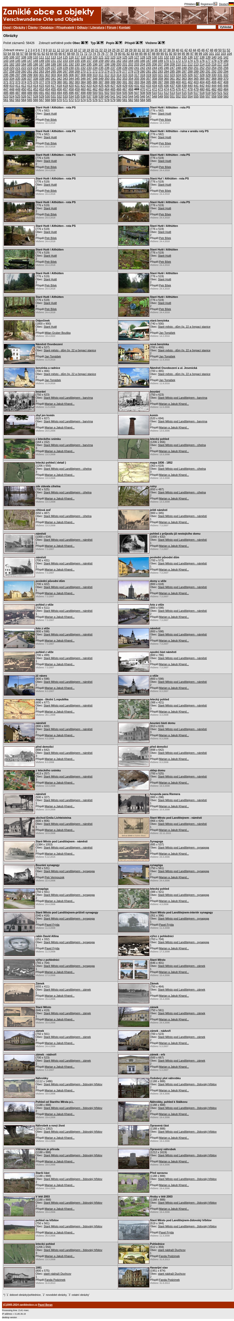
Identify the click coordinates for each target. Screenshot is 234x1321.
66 (60, 53)
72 (85, 53)
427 (112, 86)
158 (95, 61)
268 (71, 71)
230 (71, 68)
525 (17, 96)
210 (178, 64)
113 (53, 57)
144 (11, 61)
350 (106, 78)
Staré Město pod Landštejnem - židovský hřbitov (73, 1084)
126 (130, 57)
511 (160, 93)
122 (106, 57)
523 (5, 96)
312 (106, 75)
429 (124, 86)
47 (207, 50)
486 (11, 93)
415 (41, 86)
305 (65, 75)
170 (166, 61)
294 (225, 71)
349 (101, 78)
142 (225, 57)
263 (41, 71)
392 (130, 82)
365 (196, 78)
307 (77, 75)
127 (136, 57)
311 (101, 75)
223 (29, 68)
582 (130, 100)
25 (113, 50)
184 (23, 64)
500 (95, 93)
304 (59, 75)
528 (35, 96)
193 (77, 64)
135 (184, 57)
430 (130, 86)
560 (225, 96)
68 (68, 53)
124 (118, 57)
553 (184, 96)
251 (196, 68)
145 (17, 61)
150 (47, 61)
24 (109, 50)
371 (5, 82)
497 (77, 93)
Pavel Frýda (52, 924)
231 (77, 68)
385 (89, 82)
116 (71, 57)
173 (184, 61)
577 (101, 100)
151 (53, 61)
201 (124, 64)
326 (190, 75)
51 (224, 50)
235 (101, 68)
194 (83, 64)
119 (89, 57)
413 (29, 86)
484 (225, 89)
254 (213, 68)
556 (201, 96)
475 (172, 89)
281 (148, 71)
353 (124, 78)
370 (225, 78)
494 (59, 93)
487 (17, 93)
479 (196, 89)
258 (11, 71)
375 (29, 82)
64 (51, 53)
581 (124, 100)
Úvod (7, 27)
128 (142, 57)
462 (95, 89)
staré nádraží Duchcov (171, 1250)
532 (59, 96)
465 (112, 89)
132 (166, 57)
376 (35, 82)
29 (130, 50)
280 (142, 71)
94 (179, 53)
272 (95, 71)
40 (177, 50)
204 (142, 64)
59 (30, 53)
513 (172, 93)
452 (35, 89)
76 (102, 53)
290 (201, 71)
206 (154, 64)
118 (83, 57)
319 (148, 75)
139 (208, 57)
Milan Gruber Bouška (57, 332)
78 (111, 53)
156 (83, 61)
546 (142, 96)
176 (201, 61)
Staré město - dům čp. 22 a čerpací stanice (184, 326)
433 (148, 86)
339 (41, 78)
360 (166, 78)
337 (29, 78)
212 (190, 64)
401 (184, 82)
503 (112, 93)
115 (65, 57)
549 (160, 96)
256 (225, 68)
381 (65, 82)
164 (130, 61)
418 (59, 86)
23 (105, 50)
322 (166, 75)
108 (23, 57)
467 (124, 89)
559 (220, 96)
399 (172, 82)
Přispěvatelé (65, 27)
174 (190, 61)
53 (5, 53)
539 (101, 96)
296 (11, 75)
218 (225, 64)
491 (41, 93)
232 (83, 68)
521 (220, 93)
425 (101, 86)
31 (139, 50)
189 (53, 64)
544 (130, 96)
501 (101, 93)
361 (172, 78)
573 (77, 100)
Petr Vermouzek (54, 877)
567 (41, 100)
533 (65, 96)
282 (154, 71)
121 (101, 57)
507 (136, 93)
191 (65, 64)
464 (106, 89)
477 (184, 89)
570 (59, 100)
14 (67, 50)
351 (112, 78)
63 (47, 53)
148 (35, 61)
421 (77, 86)
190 (59, 64)
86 (145, 53)
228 (59, 68)
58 (26, 53)
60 (34, 53)
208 (166, 64)
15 (71, 50)
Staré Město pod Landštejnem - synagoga (183, 847)
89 (157, 53)
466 (118, 89)
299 (29, 75)
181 (5, 64)
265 (53, 71)
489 (29, 93)
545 (136, 96)
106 (11, 57)
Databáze (47, 27)
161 (112, 61)
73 (90, 53)
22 (101, 50)
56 (17, 53)
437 (172, 86)
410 (11, 86)
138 (201, 57)
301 (41, 75)
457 (65, 89)
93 (175, 53)
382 (71, 82)
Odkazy (82, 27)
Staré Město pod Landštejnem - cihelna (182, 445)
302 (47, 75)
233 (89, 68)
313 (112, 75)
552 (178, 96)
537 (89, 96)
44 (194, 50)
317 (136, 75)
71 (81, 53)
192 (71, 64)
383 (77, 82)
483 (220, 89)
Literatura (97, 27)
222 (23, 68)
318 (142, 75)
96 (187, 53)
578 (106, 100)
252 (201, 68)
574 (83, 100)
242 (142, 68)
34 (152, 50)
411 (17, 86)
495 (65, 93)
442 (201, 86)
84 (136, 53)
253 (208, 68)
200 (118, 64)
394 (142, 82)
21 (96, 50)
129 (148, 57)
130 (154, 57)
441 (196, 86)
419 (65, 86)
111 (41, 57)
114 (59, 57)
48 (211, 50)
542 (118, 96)
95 (183, 53)
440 (190, 86)
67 (64, 53)
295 (5, 75)
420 (71, 86)
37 (164, 50)
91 (166, 53)
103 (223, 53)
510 (154, 93)
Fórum (111, 27)
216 (213, 64)
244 (154, 68)
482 (213, 89)
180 (225, 61)
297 (17, 75)
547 (148, 96)
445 (220, 86)
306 (71, 75)
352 (118, 78)
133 (172, 57)
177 (208, 61)
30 (135, 50)
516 (190, 93)
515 (184, 93)
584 (142, 100)
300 (35, 75)
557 (208, 96)
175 (196, 61)
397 (160, 82)
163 (124, 61)
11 (54, 50)
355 (136, 78)
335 (17, 78)
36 (160, 50)
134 (178, 57)
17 (79, 50)
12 (58, 50)
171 (172, 61)
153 (65, 61)
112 (47, 57)
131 (160, 57)
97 (192, 53)
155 (77, 61)
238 (118, 68)
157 (89, 61)
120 (95, 57)
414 (35, 86)
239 (124, 68)
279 (136, 71)
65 (55, 53)
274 (106, 71)
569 (53, 100)
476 (178, 89)
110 (35, 57)
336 (23, 78)
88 (153, 53)
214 (201, 64)
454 (47, 89)
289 (196, 71)
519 (208, 93)
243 (148, 68)
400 (178, 82)
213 (196, 64)
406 (213, 82)
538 (95, 96)
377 (41, 82)
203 (136, 64)
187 (41, 64)
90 (162, 53)
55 (13, 53)
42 (185, 50)
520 (213, 93)
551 (172, 96)
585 (148, 100)
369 (220, 78)
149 (41, 61)
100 (205, 53)
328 (201, 75)
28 (126, 50)
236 (106, 68)
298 (23, 75)
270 (83, 71)
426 (106, 86)
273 (101, 71)
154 (71, 61)
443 (208, 86)
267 (65, 71)
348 (95, 78)
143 (5, 61)
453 (41, 89)
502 (106, 93)
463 (101, 89)
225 (41, 68)
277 (124, 71)
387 (101, 82)
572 (71, 100)
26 (118, 50)
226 (47, 68)
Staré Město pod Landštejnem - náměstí (182, 516)
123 (112, 57)
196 (95, 64)
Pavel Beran (45, 1304)
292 (213, 71)
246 (166, 68)
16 (75, 50)
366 (201, 78)
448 (11, 89)
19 (88, 50)
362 (178, 78)
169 (160, 61)
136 (190, 57)
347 (89, 78)
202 (130, 64)
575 (89, 100)
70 (77, 53)
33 (147, 50)
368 (213, 78)
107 (17, 57)
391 (124, 82)
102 (217, 53)
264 (47, 71)
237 (112, 68)
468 (130, 89)
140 (213, 57)
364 (190, 78)
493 (53, 93)
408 (225, 82)
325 (184, 75)
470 (142, 89)
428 (118, 86)
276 (118, 71)
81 (124, 53)
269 (77, 71)
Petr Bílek (51, 119)
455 (53, 89)
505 (124, 93)
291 (208, 71)
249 (184, 68)
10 (50, 50)
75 (98, 53)
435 (160, 86)
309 (89, 75)
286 (178, 71)
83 (132, 53)
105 (5, 57)
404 (201, 82)
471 (148, 89)
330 (213, 75)
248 (178, 68)
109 (29, 57)
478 (190, 89)
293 (220, 71)
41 (181, 50)
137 (196, 57)
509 (148, 93)
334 (11, 78)
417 (53, 86)
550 (166, 96)
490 (35, 93)
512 (166, 93)
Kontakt (124, 27)
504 (118, 93)
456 (59, 89)
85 (141, 53)
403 (196, 82)
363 (184, 78)
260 (23, 71)
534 (71, 96)
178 (213, 61)
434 (154, 86)
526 (23, 96)
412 (23, 86)
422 (83, 86)
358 (154, 78)
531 (53, 96)
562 (11, 100)
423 (89, 86)
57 (22, 53)
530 (47, 96)
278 (130, 71)
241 (136, 68)
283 (160, 71)
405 (208, 82)
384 (83, 82)
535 (77, 96)
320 (154, 75)
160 (106, 61)
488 (23, 93)
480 (201, 89)
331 (220, 75)
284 (166, 71)
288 (190, 71)
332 (225, 75)
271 (89, 71)
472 (154, 89)
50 (220, 50)
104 (229, 53)
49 (215, 50)
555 (196, 96)
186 (35, 64)
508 (142, 93)
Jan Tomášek (167, 332)
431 (136, 86)
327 (196, 75)
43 (190, 50)
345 (77, 78)
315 (124, 75)
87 (149, 53)
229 (65, 68)
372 (11, 82)
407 (220, 82)
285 (172, 71)
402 (190, 82)
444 (213, 86)
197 (101, 64)
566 (35, 100)
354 (130, 78)
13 (62, 50)
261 (29, 71)
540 (106, 96)
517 (196, 93)
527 (29, 96)
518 (201, 93)
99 (200, 53)
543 (124, 96)
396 (154, 82)
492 (47, 93)
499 (89, 93)
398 (166, 82)
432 (142, 86)
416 (47, 86)
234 (95, 68)
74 (94, 53)
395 (148, 82)
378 (47, 82)
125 (124, 57)
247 (172, 68)
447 (5, 89)
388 (106, 82)
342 (59, 78)
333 (5, 78)
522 (225, 93)
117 (77, 57)
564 (23, 100)
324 (178, 75)
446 (225, 86)
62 (43, 53)
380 (59, 82)
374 (23, 82)
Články (33, 27)
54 (9, 53)
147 (29, 61)
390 (118, 82)
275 (112, 71)
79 (115, 53)
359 (160, 78)
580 (118, 100)
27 (122, 50)
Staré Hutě (50, 113)
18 (84, 50)
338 (35, 78)
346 (83, 78)
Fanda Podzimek (169, 1256)
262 (35, 71)
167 (148, 61)
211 (184, 64)
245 (160, 68)
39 (173, 50)
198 (106, 64)
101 (211, 53)
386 (95, 82)
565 (29, 100)
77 (107, 53)
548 (154, 96)
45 (198, 50)
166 (142, 61)
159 (101, 61)
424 (95, 86)
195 (89, 64)
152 (59, 61)
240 (130, 68)
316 (130, 75)
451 (29, 89)
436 (166, 86)
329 (208, 75)
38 (169, 50)
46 (202, 50)
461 (89, 89)
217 (220, 64)
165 (136, 61)
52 (228, 50)
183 (17, 64)
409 (5, 86)
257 (5, 71)
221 (17, 68)
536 (83, 96)
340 (47, 78)
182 (11, 64)
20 (92, 50)
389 (112, 82)
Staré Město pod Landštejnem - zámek (181, 965)
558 (213, 96)
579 (112, 100)
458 (71, 89)
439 (184, 86)
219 (5, 68)
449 (17, 89)
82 (128, 53)
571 (65, 100)
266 (59, 71)
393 (136, 82)
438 (178, 86)
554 (190, 96)
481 (208, 89)
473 (160, 89)
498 (83, 93)
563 (17, 100)
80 (119, 53)
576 (95, 100)
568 (47, 100)
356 (142, 78)
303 (53, 75)
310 (95, 75)
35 (156, 50)
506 (130, 93)
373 (17, 82)
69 (73, 53)
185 (29, 64)
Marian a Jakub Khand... (60, 403)
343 (65, 78)
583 (136, 100)
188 (47, 64)
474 (166, 89)
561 (5, 100)
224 (35, 68)
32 (143, 50)
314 (118, 75)
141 (220, 57)
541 (112, 96)
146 (23, 61)
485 (5, 93)
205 (148, 64)
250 (190, 68)
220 (11, 68)
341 (53, 78)
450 (23, 89)
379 (53, 82)
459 (77, 89)
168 (154, 61)
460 (83, 89)
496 (71, 93)
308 (83, 75)
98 (196, 53)
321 (160, 75)
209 (172, 64)
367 (208, 78)
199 (112, 64)
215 (208, 64)
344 (71, 78)
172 (178, 61)
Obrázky (19, 27)
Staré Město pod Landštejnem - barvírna (68, 397)
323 (172, 75)
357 (148, 78)
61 (39, 53)
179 (220, 61)
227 (53, 68)
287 (184, 71)
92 (170, 53)
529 (41, 96)
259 (17, 71)
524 (11, 96)
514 (178, 93)
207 (160, 64)
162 (118, 61)
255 (220, 68)
